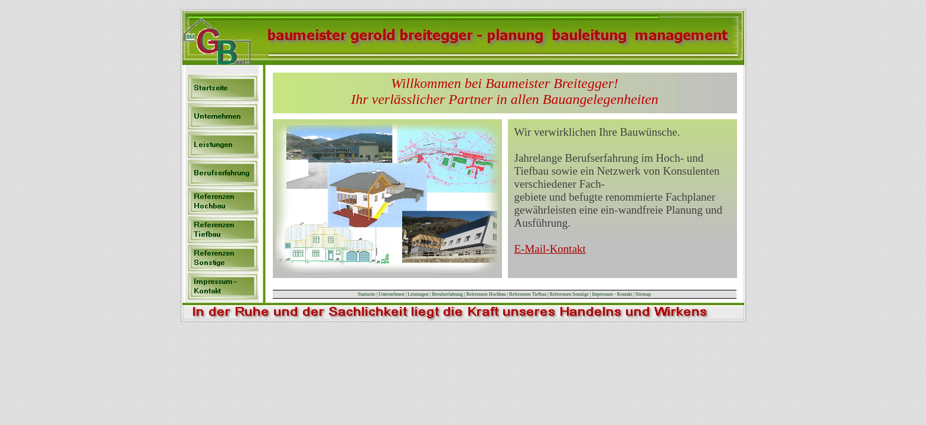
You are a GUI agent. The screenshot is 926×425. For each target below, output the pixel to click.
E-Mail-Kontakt (550, 249)
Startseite (367, 294)
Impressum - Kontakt (612, 294)
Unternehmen (392, 294)
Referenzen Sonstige (569, 294)
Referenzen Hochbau (486, 294)
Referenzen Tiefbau (527, 294)
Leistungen (418, 294)
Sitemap (643, 294)
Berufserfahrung (447, 294)
